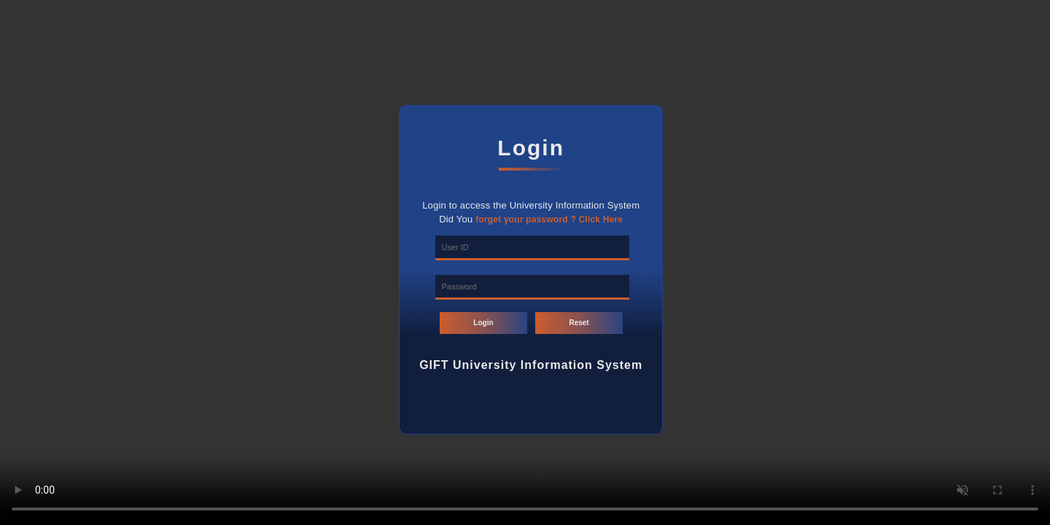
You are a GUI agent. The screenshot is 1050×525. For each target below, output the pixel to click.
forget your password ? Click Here (549, 219)
